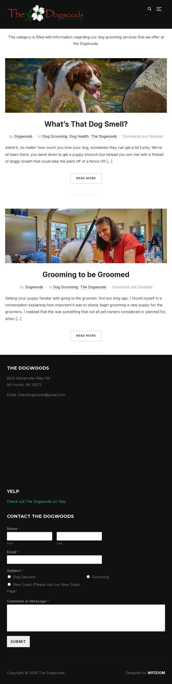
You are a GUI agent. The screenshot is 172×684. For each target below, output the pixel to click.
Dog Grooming (54, 136)
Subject (15, 570)
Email (13, 552)
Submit (18, 641)
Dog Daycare (24, 577)
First (10, 543)
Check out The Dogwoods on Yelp (36, 501)
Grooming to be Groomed (86, 274)
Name (13, 528)
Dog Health (79, 136)
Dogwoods (23, 136)
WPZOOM (156, 673)
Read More (86, 178)
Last (59, 543)
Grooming (100, 577)
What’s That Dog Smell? (86, 124)
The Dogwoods (104, 136)
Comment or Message (28, 601)
